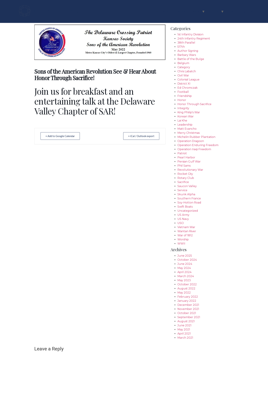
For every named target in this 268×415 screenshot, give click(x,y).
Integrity (183, 108)
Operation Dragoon (190, 141)
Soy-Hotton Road (189, 202)
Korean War (185, 116)
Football (183, 91)
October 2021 (186, 313)
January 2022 (186, 300)
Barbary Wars (186, 55)
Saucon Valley (187, 186)
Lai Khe (182, 120)
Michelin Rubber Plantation (196, 137)
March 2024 (185, 276)
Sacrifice (183, 182)
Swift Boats (185, 206)
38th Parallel (186, 42)
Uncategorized (187, 210)
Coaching (180, 11)
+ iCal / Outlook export (141, 136)
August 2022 (186, 288)
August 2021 (186, 321)
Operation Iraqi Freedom (194, 149)
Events (195, 11)
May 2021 (183, 329)
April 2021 (184, 333)
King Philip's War (188, 112)
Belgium (183, 63)
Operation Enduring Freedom (197, 145)
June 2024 (184, 264)
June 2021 (184, 325)
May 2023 (184, 280)
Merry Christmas (188, 132)
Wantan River (186, 231)
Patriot (182, 153)
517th (181, 46)
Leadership (184, 124)
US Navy (183, 219)
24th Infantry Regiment (193, 38)
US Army (183, 214)
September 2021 (188, 317)
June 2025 (184, 255)
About (166, 11)
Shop (254, 11)
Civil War (183, 75)
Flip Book (212, 11)
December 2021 (188, 305)
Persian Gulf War (189, 161)
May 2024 (184, 268)
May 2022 (184, 292)
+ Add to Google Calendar (60, 136)
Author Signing (187, 50)
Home (154, 11)
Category (183, 67)
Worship (183, 239)
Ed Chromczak (187, 87)
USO (180, 223)
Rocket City (185, 173)
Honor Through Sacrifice (194, 104)
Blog (243, 11)
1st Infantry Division (190, 34)
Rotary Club (185, 178)
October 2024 (187, 259)
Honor (181, 100)
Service (182, 190)
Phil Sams (184, 165)
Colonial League (188, 79)
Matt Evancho (187, 128)
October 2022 (187, 284)
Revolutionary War (190, 169)
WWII (181, 243)
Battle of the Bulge (190, 59)
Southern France (189, 198)
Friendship (184, 96)
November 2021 (188, 309)
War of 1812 (185, 235)
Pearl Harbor (186, 157)
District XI (183, 83)
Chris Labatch (186, 71)
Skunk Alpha (186, 194)
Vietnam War (186, 227)
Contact (230, 11)
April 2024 (184, 272)
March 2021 (185, 337)
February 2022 (187, 296)
